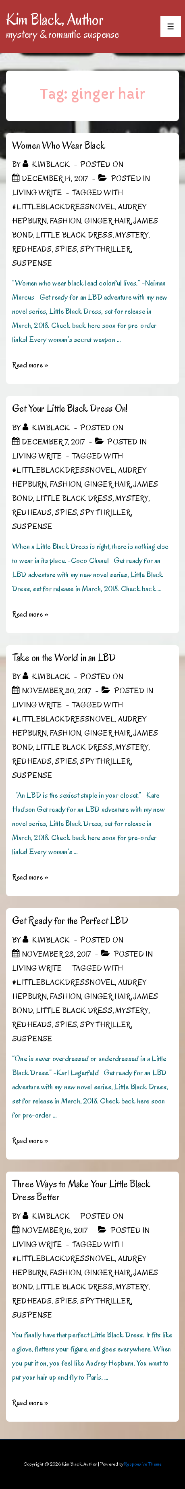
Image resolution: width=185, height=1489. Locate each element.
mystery (131, 235)
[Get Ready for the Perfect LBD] (56, 954)
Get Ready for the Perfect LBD (70, 920)
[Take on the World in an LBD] (56, 691)
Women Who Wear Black (58, 145)
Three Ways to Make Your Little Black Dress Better (81, 1190)
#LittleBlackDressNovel (63, 207)
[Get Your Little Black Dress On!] (53, 442)
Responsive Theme (143, 1463)
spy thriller (105, 249)
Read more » (30, 365)
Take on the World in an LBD (64, 657)
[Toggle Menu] (170, 26)
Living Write (37, 193)
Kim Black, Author (55, 19)
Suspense (32, 263)
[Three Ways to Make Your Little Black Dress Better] (54, 1230)
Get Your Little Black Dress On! (69, 408)
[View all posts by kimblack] (47, 164)
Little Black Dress (74, 235)
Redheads (32, 249)
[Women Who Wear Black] (55, 178)
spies (66, 249)
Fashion (65, 221)
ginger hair (107, 221)
